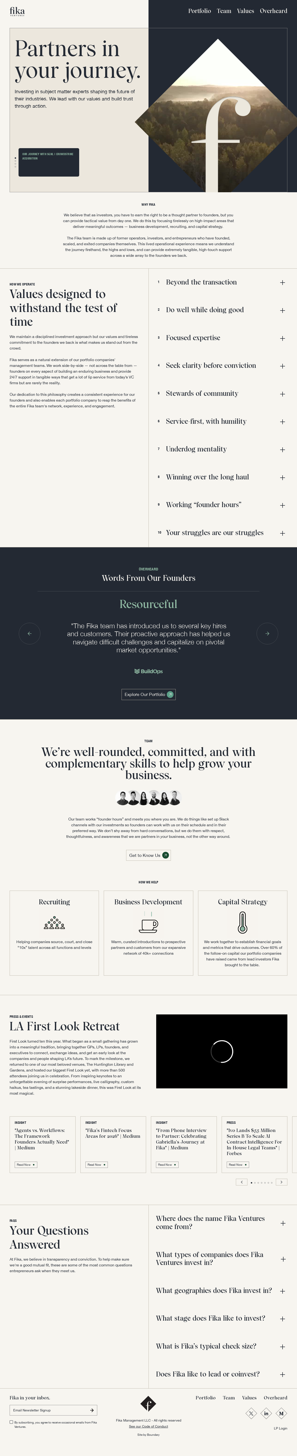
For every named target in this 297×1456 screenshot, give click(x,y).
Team (224, 11)
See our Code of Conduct (148, 1426)
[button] (15, 158)
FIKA (152, 204)
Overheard (273, 11)
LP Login (280, 1428)
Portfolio (199, 11)
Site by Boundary (148, 1434)
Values (245, 11)
